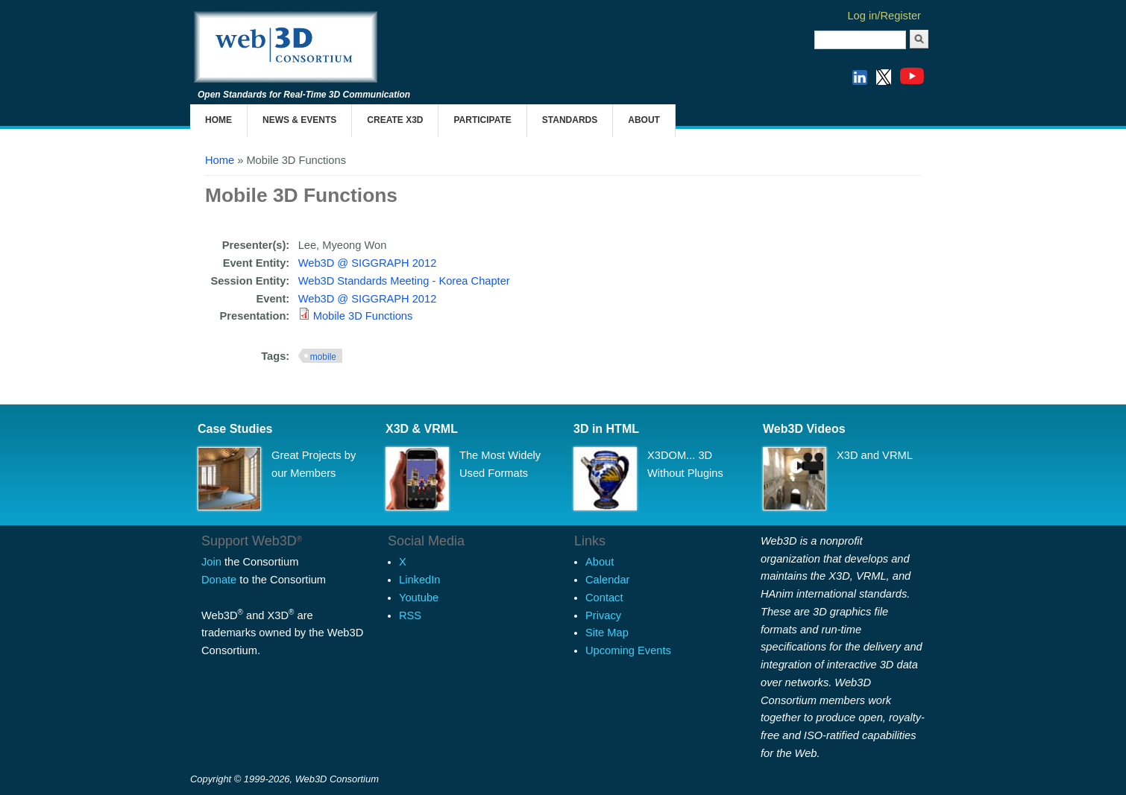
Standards (569, 120)
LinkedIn (419, 580)
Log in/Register (884, 16)
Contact (604, 598)
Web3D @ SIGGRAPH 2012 (367, 263)
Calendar (607, 580)
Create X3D (395, 120)
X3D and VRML (875, 455)
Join (211, 562)
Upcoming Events (628, 650)
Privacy (603, 615)
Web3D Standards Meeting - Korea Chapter (404, 281)
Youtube (418, 598)
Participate (482, 120)
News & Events (299, 120)
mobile (323, 357)
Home (218, 120)
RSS (410, 615)
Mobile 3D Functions (363, 316)
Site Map (607, 633)
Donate (218, 580)
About (644, 120)
